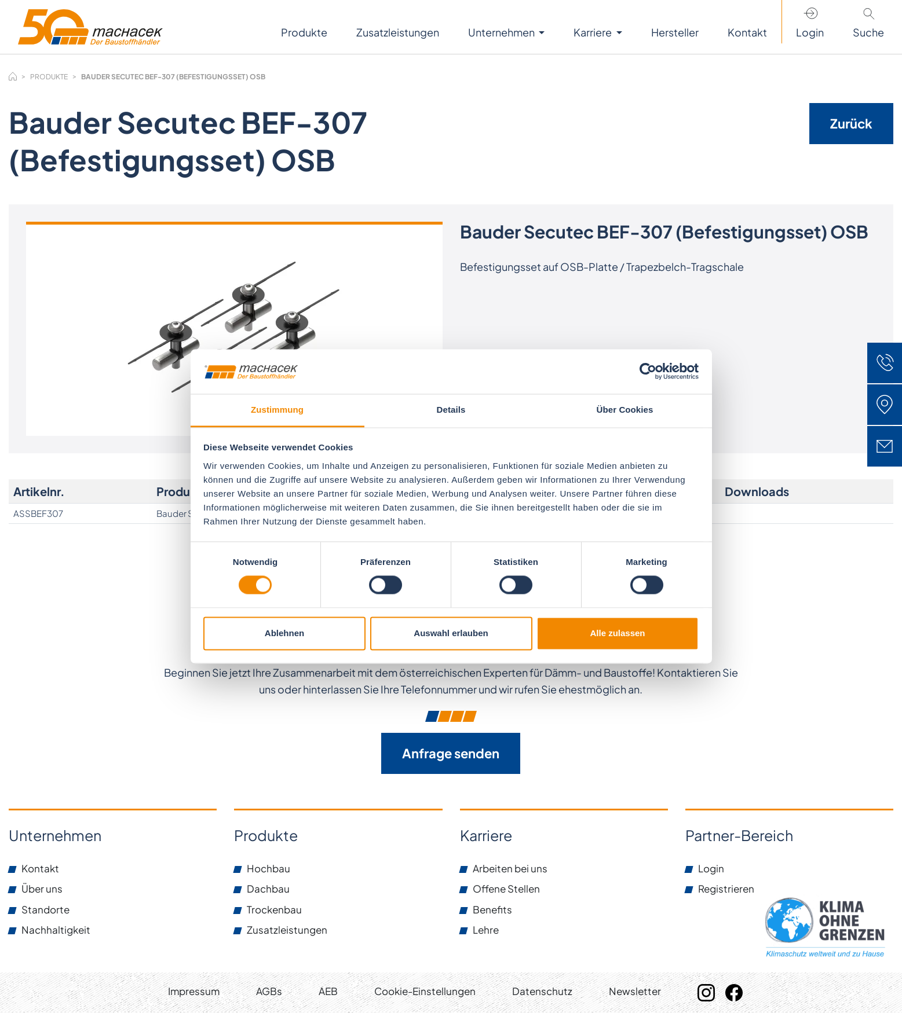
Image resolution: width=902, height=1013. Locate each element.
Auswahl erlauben (451, 633)
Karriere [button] (593, 32)
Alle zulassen (617, 633)
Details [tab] (451, 409)
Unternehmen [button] (502, 32)
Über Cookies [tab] (625, 409)
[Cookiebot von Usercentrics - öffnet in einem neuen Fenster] (648, 371)
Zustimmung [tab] (277, 409)
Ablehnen (284, 633)
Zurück (851, 123)
